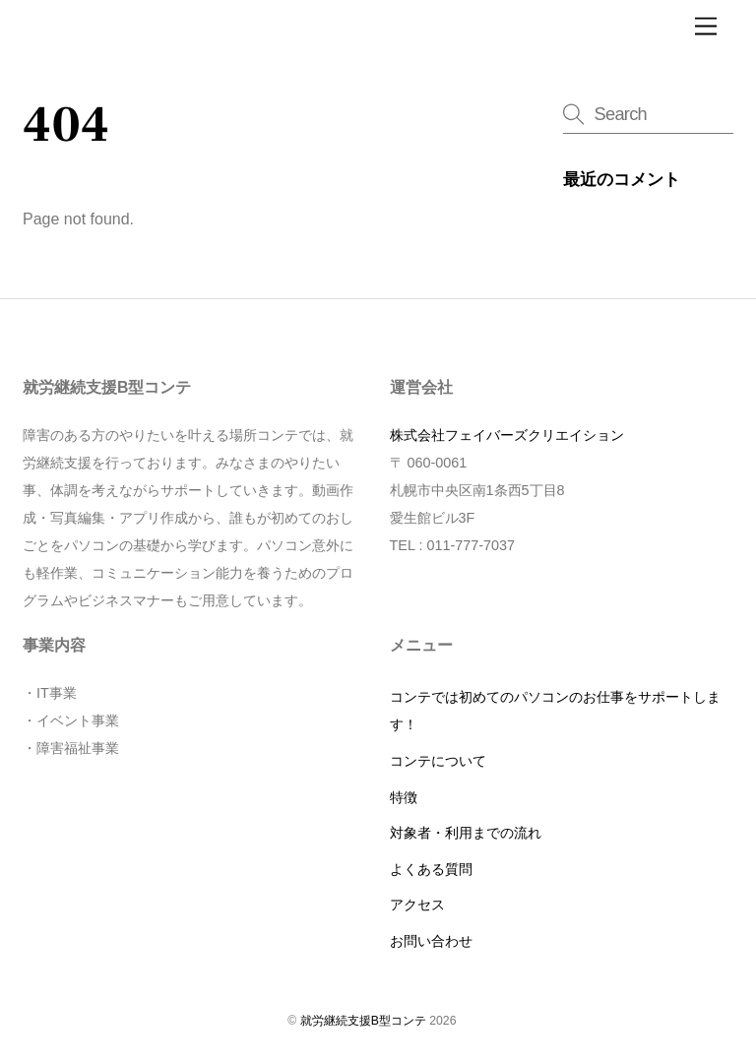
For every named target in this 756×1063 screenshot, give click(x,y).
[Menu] (705, 27)
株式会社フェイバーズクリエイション (507, 435)
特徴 (403, 797)
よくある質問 (431, 869)
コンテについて (438, 761)
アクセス (417, 904)
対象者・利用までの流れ (465, 833)
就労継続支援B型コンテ (363, 1021)
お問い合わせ (431, 941)
